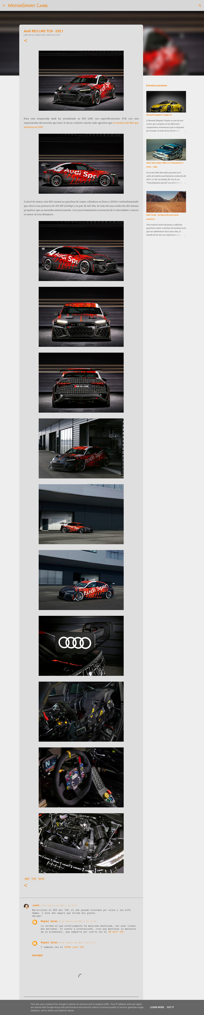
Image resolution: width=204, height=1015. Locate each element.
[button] (25, 41)
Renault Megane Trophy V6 (159, 115)
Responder (37, 955)
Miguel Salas (49, 921)
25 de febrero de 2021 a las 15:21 (77, 942)
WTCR (41, 879)
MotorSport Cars (28, 5)
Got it (170, 1007)
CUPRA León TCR (74, 947)
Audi (27, 879)
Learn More (157, 1007)
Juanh (35, 905)
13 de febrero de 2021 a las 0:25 (58, 905)
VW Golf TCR (115, 931)
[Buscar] (51, 5)
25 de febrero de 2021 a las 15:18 (77, 921)
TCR (34, 879)
